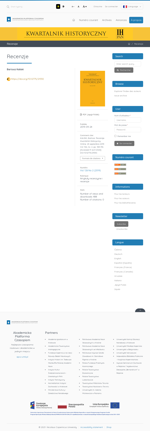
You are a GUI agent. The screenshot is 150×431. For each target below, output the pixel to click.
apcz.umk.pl (22, 357)
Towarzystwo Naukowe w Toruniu (95, 386)
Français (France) (123, 267)
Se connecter (111, 6)
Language (132, 6)
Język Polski (120, 285)
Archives (107, 20)
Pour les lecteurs (121, 194)
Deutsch (118, 254)
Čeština (118, 249)
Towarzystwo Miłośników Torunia (95, 383)
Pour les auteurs (121, 198)
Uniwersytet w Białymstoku (127, 349)
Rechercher (125, 70)
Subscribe (121, 224)
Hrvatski (118, 276)
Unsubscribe (121, 229)
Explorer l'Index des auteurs (127, 91)
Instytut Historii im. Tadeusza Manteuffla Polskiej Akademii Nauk (59, 362)
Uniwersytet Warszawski (126, 353)
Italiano (118, 280)
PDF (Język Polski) (90, 114)
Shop (108, 427)
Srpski (117, 289)
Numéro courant (88, 20)
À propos (136, 20)
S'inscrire (98, 6)
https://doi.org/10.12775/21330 (27, 78)
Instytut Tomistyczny (56, 380)
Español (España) (123, 263)
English (117, 258)
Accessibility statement (91, 427)
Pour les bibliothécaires (125, 203)
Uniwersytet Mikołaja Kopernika (129, 346)
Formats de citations (91, 158)
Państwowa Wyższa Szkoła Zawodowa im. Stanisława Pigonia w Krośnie (93, 356)
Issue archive (120, 95)
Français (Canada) (123, 271)
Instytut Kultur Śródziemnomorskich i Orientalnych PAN (57, 373)
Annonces (121, 20)
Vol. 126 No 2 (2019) (90, 170)
